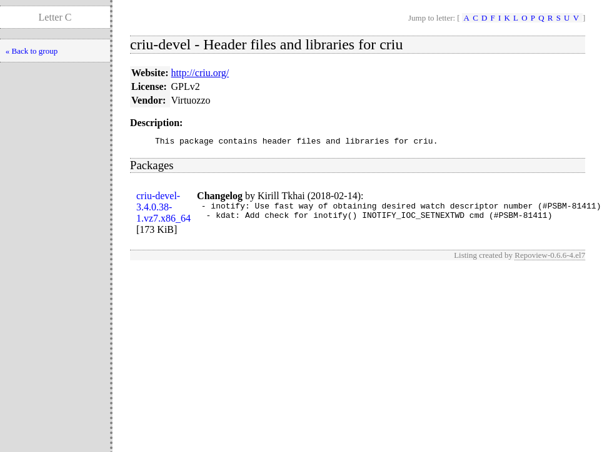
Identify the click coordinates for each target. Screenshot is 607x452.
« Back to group (32, 51)
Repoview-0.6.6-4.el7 (549, 257)
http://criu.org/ (200, 72)
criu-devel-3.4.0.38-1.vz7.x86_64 (163, 208)
